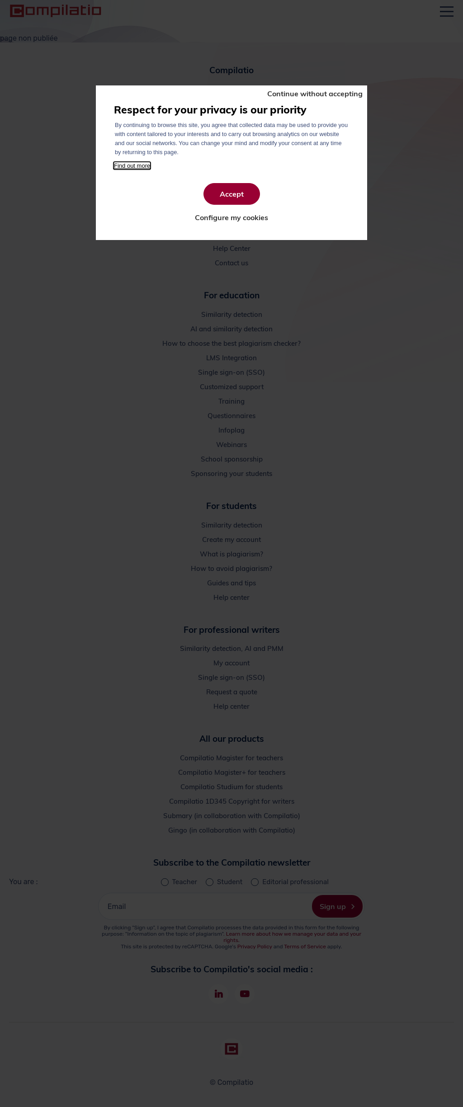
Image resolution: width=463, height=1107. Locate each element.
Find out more (132, 165)
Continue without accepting (315, 93)
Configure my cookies (231, 217)
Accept (232, 193)
